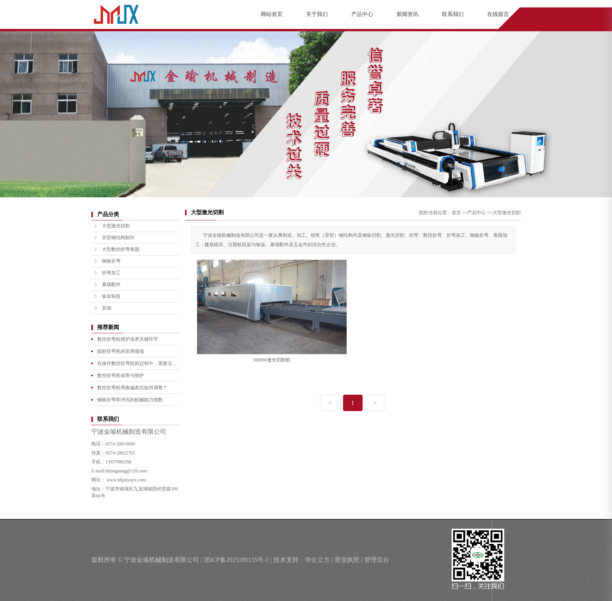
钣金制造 (107, 296)
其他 (102, 307)
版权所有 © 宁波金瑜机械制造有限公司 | (146, 559)
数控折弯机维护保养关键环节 (127, 339)
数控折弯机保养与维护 (120, 375)
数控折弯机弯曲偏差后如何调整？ (132, 387)
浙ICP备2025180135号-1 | (237, 559)
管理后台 (376, 559)
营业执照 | (348, 559)
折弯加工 (107, 272)
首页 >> (460, 212)
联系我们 (453, 14)
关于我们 (317, 14)
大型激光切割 (111, 225)
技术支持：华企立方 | (303, 559)
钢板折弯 (107, 261)
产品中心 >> (480, 212)
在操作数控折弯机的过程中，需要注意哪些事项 (137, 365)
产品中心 (362, 14)
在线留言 (498, 14)
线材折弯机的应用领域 (120, 351)
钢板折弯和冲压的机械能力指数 (130, 399)
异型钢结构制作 (114, 237)
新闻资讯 (407, 14)
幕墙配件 (107, 284)
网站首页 (272, 14)
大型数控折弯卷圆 (116, 249)
